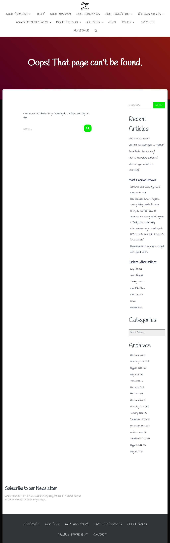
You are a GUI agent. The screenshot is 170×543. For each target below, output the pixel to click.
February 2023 (137, 406)
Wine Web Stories (108, 524)
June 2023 (135, 381)
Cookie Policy (137, 524)
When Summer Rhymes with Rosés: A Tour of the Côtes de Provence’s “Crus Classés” (147, 234)
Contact (99, 534)
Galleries (94, 22)
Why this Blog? (76, 524)
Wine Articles (18, 14)
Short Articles (136, 275)
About (127, 22)
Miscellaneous (68, 22)
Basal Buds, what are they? (142, 151)
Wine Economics (88, 14)
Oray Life (147, 22)
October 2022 (136, 432)
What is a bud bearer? (139, 138)
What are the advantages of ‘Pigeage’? (146, 145)
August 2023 (136, 368)
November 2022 (137, 426)
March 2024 (135, 355)
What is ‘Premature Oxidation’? (143, 158)
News (112, 22)
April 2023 (134, 393)
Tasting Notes (150, 14)
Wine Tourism (60, 14)
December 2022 (138, 419)
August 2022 (136, 445)
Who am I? (52, 524)
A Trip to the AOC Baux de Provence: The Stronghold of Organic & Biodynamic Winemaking (147, 216)
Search (159, 105)
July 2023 (134, 374)
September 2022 (138, 438)
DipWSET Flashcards (33, 22)
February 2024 (137, 361)
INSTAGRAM (31, 524)
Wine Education (118, 14)
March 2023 (135, 400)
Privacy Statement (72, 534)
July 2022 (134, 451)
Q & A (40, 14)
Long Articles (136, 269)
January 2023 (136, 413)
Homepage (81, 30)
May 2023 (134, 387)
